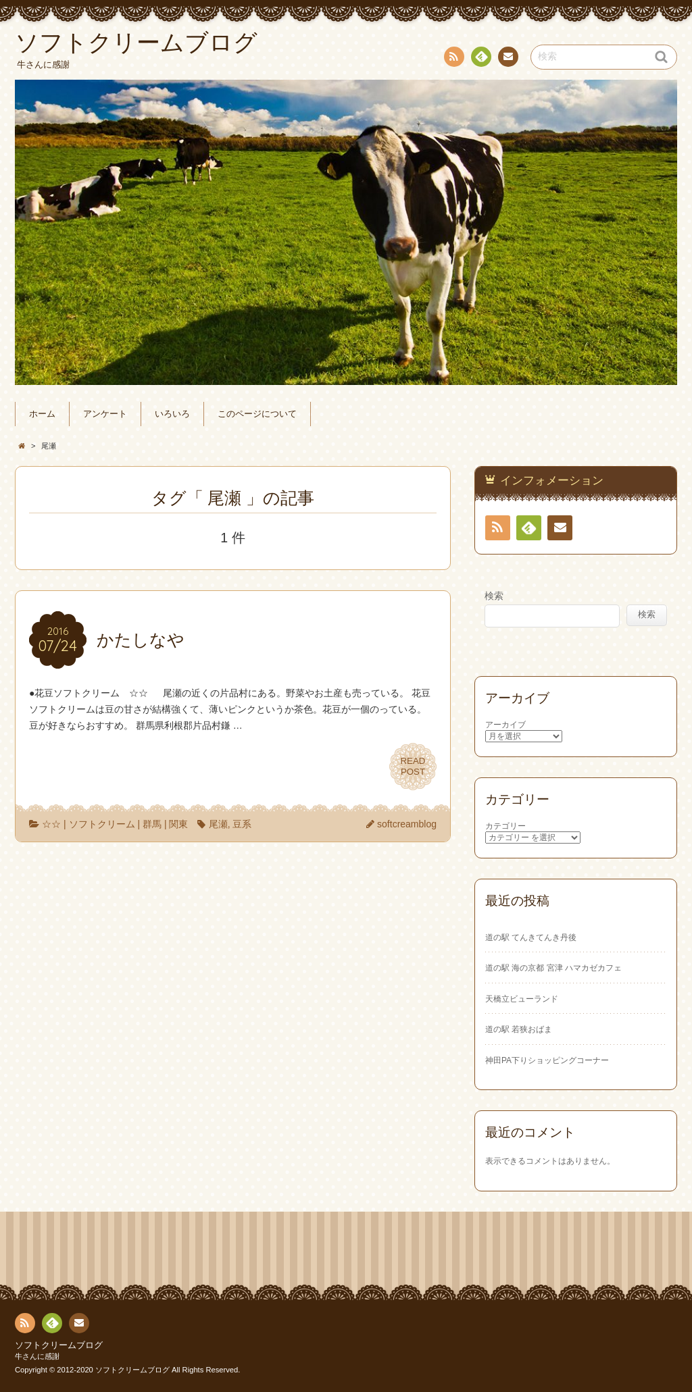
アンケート (105, 414)
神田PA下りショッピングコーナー (547, 1060)
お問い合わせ (507, 59)
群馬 (152, 824)
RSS (453, 59)
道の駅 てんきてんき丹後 (530, 937)
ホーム (42, 414)
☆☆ (51, 824)
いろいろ (172, 414)
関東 (178, 824)
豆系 (241, 824)
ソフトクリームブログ (59, 1345)
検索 (494, 595)
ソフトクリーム (102, 824)
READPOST (413, 766)
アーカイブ (505, 724)
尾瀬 (218, 824)
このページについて (257, 414)
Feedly (480, 59)
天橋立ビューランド (521, 999)
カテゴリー (505, 826)
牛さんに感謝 (37, 1356)
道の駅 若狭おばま (518, 1029)
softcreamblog (407, 824)
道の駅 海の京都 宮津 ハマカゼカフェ (553, 968)
